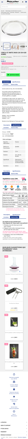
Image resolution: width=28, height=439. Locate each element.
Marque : (4, 132)
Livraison (5, 84)
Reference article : (17, 56)
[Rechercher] (14, 6)
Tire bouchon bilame (14, 303)
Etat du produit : (6, 134)
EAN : (3, 136)
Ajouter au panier (13, 75)
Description (6, 82)
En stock (3, 57)
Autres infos (14, 84)
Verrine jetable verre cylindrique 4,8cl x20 (14, 362)
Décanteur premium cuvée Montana (14, 274)
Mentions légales (22, 437)
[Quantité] (2, 74)
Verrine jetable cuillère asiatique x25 (14, 332)
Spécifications (16, 82)
